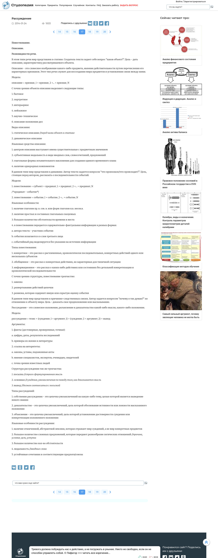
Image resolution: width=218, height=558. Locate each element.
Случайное (79, 5)
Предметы (52, 5)
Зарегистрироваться (195, 1)
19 (97, 31)
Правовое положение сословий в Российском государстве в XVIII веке (180, 184)
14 (59, 31)
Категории (40, 5)
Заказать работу (110, 5)
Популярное (65, 5)
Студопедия (17, 5)
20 (104, 31)
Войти (179, 1)
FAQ (99, 5)
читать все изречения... (96, 552)
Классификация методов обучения (181, 266)
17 (82, 31)
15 (67, 31)
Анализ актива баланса (175, 132)
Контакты (91, 5)
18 (89, 31)
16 (74, 31)
